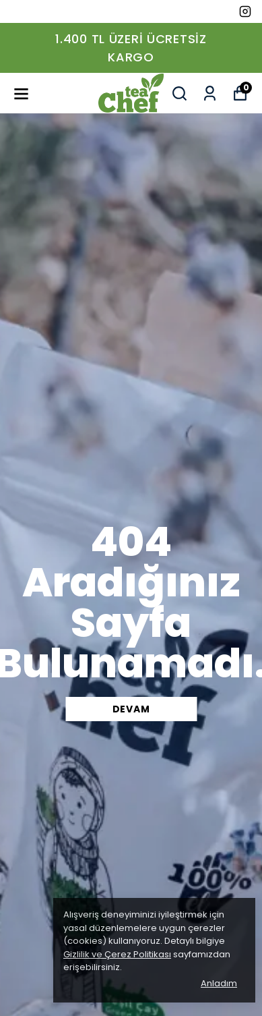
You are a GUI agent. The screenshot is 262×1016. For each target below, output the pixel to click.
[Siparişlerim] (209, 93)
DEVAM (131, 709)
